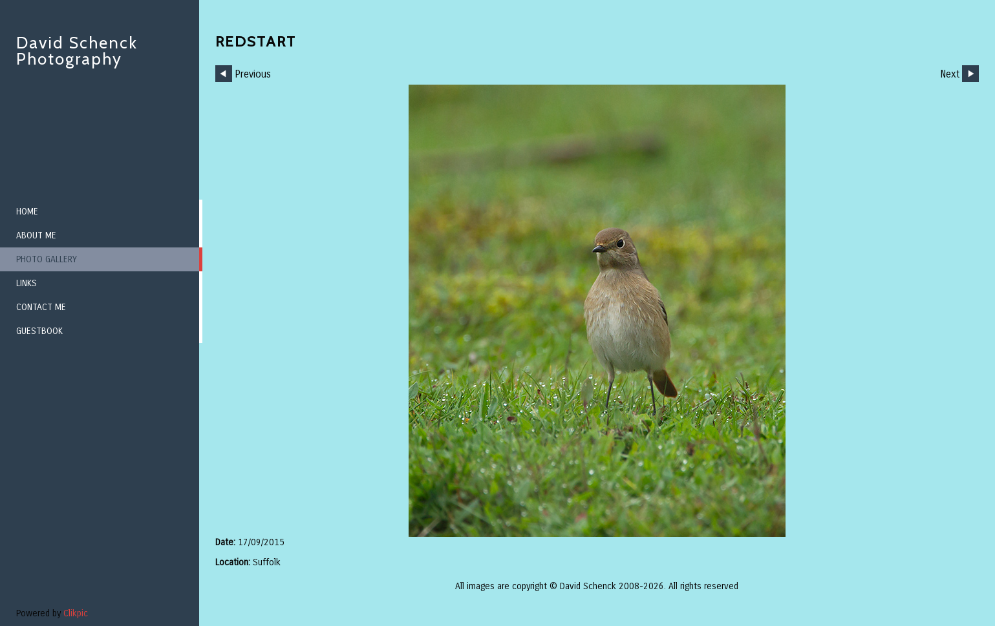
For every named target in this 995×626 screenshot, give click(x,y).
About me (36, 235)
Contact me (41, 307)
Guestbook (39, 331)
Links (26, 283)
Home (27, 211)
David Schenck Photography (77, 50)
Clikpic (75, 613)
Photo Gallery (46, 259)
